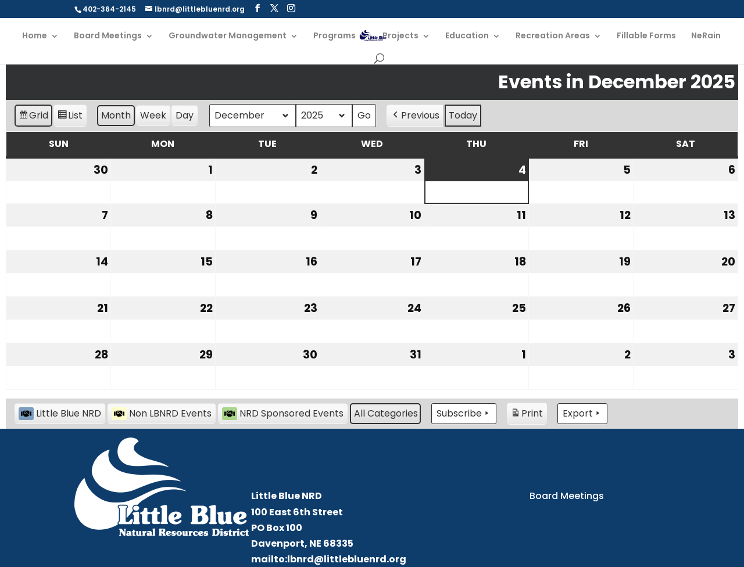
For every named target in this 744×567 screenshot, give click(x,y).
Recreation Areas (553, 36)
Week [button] (153, 115)
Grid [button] (33, 117)
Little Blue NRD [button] (60, 413)
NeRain (706, 36)
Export (582, 413)
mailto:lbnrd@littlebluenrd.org (328, 559)
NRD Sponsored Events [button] (283, 413)
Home (34, 36)
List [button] (70, 117)
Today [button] (463, 115)
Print (526, 415)
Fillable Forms (646, 36)
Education (467, 36)
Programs (334, 36)
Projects (400, 36)
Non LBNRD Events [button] (162, 413)
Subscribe (464, 413)
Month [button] (116, 115)
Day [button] (185, 115)
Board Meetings (108, 36)
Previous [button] (415, 115)
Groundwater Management (228, 36)
